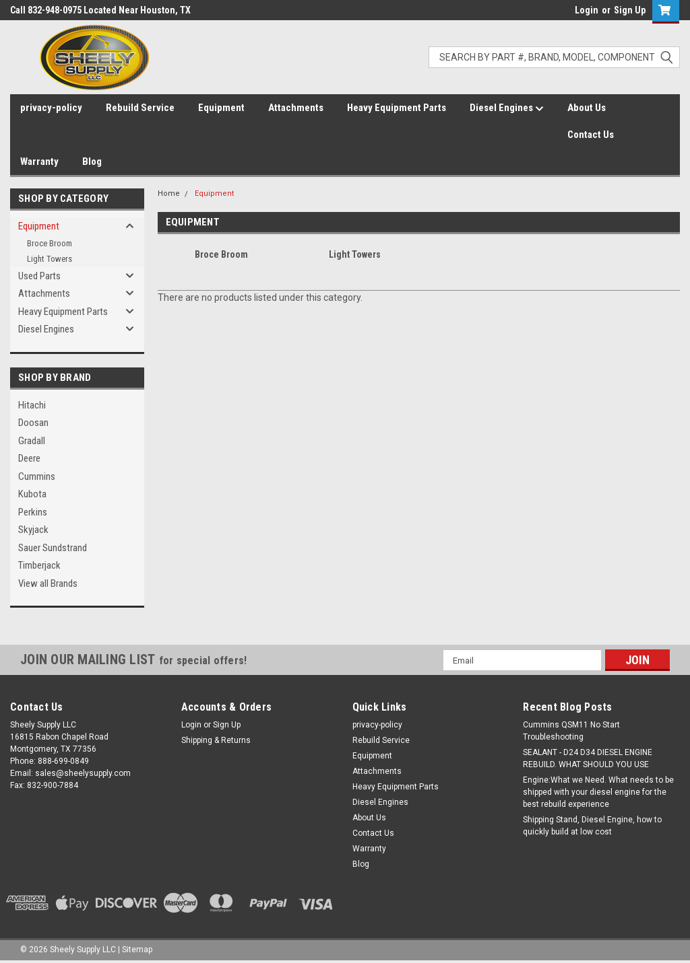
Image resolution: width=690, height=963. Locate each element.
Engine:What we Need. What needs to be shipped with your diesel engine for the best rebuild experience (598, 792)
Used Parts (39, 276)
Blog (92, 161)
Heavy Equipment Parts (396, 108)
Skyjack (33, 530)
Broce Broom (49, 243)
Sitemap (137, 949)
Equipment (221, 108)
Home (169, 193)
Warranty (39, 161)
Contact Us (590, 135)
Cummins (36, 476)
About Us (586, 108)
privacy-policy (51, 108)
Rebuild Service (140, 108)
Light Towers (49, 259)
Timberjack (39, 565)
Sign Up (630, 10)
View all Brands (47, 583)
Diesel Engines (507, 108)
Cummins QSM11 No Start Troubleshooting (571, 731)
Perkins (32, 512)
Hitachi (32, 405)
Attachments (295, 108)
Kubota (32, 494)
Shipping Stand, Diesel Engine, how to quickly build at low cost (592, 825)
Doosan (33, 423)
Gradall (31, 441)
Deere (29, 458)
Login (586, 10)
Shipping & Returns (216, 740)
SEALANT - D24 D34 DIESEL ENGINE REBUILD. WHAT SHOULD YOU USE (587, 758)
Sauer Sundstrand (52, 548)
